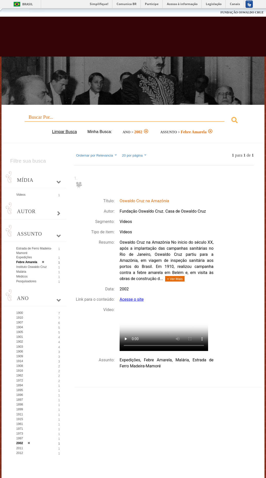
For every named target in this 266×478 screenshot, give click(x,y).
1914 (19, 361)
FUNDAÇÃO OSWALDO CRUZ (241, 12)
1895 (19, 390)
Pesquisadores (26, 281)
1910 (19, 317)
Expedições (24, 257)
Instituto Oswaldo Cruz (31, 267)
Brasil (27, 4)
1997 (19, 438)
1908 (19, 366)
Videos (20, 194)
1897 (19, 399)
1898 (19, 404)
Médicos (22, 276)
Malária (21, 271)
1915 (19, 419)
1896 (19, 395)
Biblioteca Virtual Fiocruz (118, 39)
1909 (19, 356)
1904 (19, 327)
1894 (19, 385)
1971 (19, 429)
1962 (19, 375)
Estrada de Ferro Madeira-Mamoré (34, 251)
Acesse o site (132, 299)
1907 (19, 322)
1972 (19, 380)
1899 (19, 409)
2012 (19, 453)
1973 (19, 433)
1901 (19, 337)
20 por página (134, 155)
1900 (19, 313)
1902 (19, 341)
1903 (19, 346)
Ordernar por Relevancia (96, 155)
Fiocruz (15, 12)
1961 (19, 424)
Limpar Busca (64, 132)
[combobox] (133, 121)
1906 (19, 351)
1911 (19, 414)
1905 (19, 332)
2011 (19, 448)
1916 (19, 370)
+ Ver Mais (175, 279)
